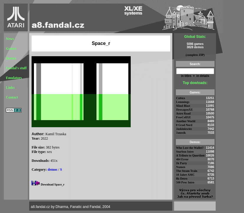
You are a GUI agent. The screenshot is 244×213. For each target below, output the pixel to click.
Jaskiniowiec (184, 128)
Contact (12, 97)
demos (53, 169)
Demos (11, 58)
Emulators (14, 78)
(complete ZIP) (195, 55)
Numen (180, 167)
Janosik (181, 132)
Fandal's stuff (16, 68)
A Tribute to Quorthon (190, 155)
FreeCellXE (183, 117)
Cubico (180, 98)
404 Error (182, 159)
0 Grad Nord (184, 125)
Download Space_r (52, 184)
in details (202, 76)
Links (10, 87)
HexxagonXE (184, 109)
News (10, 39)
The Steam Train (186, 170)
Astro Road (183, 113)
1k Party (181, 163)
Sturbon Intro (185, 151)
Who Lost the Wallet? (190, 147)
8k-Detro (181, 178)
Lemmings (182, 102)
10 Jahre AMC (185, 174)
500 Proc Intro (185, 182)
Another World (185, 121)
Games (11, 48)
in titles (186, 76)
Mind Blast (183, 105)
